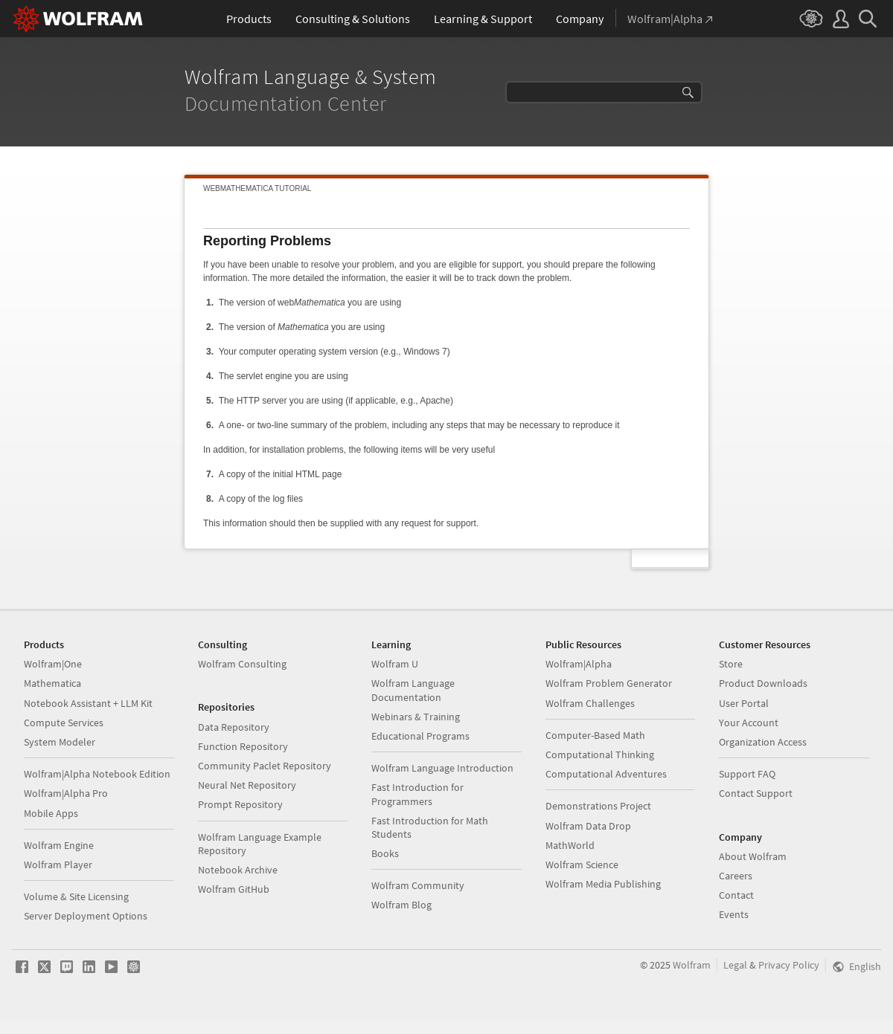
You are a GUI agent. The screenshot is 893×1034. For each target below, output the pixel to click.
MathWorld (570, 845)
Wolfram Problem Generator (608, 683)
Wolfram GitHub (233, 889)
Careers (735, 875)
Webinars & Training (415, 716)
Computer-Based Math (595, 735)
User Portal (744, 703)
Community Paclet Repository (264, 765)
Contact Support (756, 793)
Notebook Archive (238, 869)
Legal (735, 965)
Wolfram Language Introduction (442, 768)
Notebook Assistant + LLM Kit (88, 703)
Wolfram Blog (401, 904)
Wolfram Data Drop (588, 826)
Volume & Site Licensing (76, 896)
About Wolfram (753, 856)
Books (385, 853)
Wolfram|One (53, 664)
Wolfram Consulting (242, 664)
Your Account (748, 722)
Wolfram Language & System (313, 76)
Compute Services (63, 722)
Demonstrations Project (598, 805)
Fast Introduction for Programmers (417, 794)
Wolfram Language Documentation (413, 689)
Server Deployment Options (85, 915)
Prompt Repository (240, 804)
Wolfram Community (417, 885)
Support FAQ (747, 774)
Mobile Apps (51, 813)
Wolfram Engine (59, 845)
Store (731, 664)
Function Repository (243, 746)
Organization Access (763, 742)
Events (734, 914)
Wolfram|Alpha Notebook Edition (97, 774)
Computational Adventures (606, 774)
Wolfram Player (58, 864)
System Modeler (59, 742)
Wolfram (692, 965)
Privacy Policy (788, 965)
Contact (736, 895)
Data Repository (233, 727)
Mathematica (52, 683)
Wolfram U (394, 664)
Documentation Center (288, 103)
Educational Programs (420, 736)
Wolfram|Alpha (578, 664)
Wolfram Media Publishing (603, 884)
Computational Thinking (599, 754)
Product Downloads (763, 683)
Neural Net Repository (247, 785)
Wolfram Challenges (590, 703)
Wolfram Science (581, 864)
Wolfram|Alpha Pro (66, 793)
